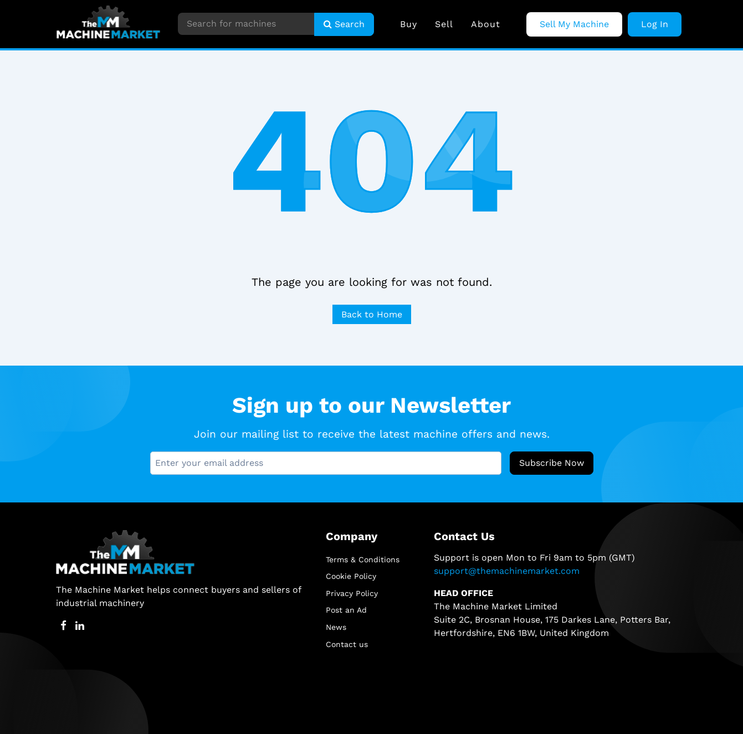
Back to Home (371, 314)
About (485, 24)
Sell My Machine (574, 24)
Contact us (347, 644)
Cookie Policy (351, 576)
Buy (408, 24)
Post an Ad (346, 609)
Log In (654, 24)
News (336, 627)
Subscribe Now (551, 463)
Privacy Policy (352, 593)
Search (344, 24)
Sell (444, 24)
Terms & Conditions (362, 559)
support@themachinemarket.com (507, 571)
